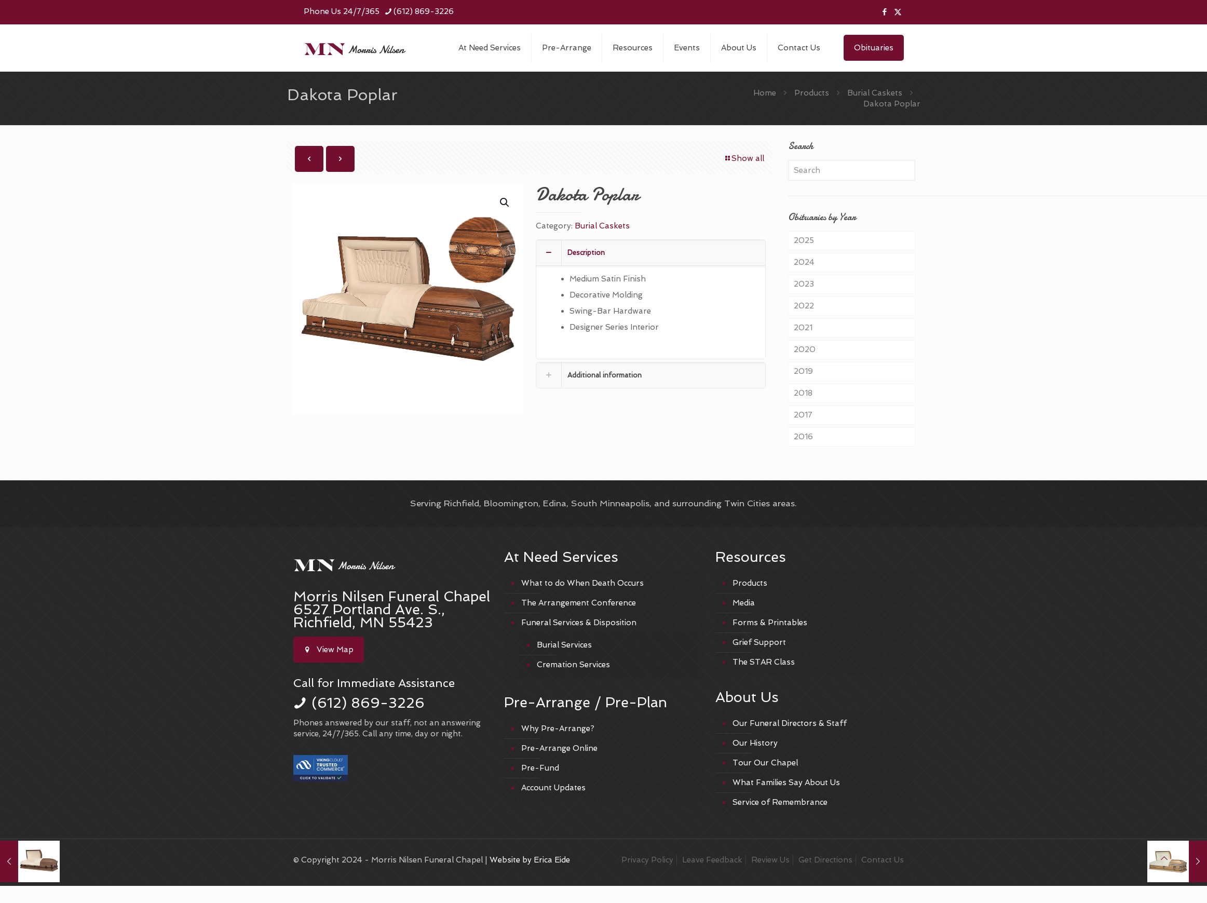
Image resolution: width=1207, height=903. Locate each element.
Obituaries (873, 47)
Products (811, 93)
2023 (804, 284)
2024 (804, 262)
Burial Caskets (874, 93)
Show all (744, 158)
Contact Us (882, 860)
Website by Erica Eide (530, 860)
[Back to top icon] (1164, 858)
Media (744, 603)
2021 (803, 327)
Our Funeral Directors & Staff (790, 723)
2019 (803, 371)
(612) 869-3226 (368, 703)
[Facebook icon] (885, 12)
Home (764, 93)
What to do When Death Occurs (582, 583)
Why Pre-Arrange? (557, 728)
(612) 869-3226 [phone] (424, 11)
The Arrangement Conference (578, 603)
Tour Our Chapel (765, 762)
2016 (803, 436)
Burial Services (564, 645)
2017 (803, 415)
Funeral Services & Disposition (578, 622)
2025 (804, 240)
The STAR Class (764, 662)
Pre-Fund (540, 768)
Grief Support (759, 642)
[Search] (851, 170)
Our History (755, 743)
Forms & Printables (770, 622)
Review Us (770, 860)
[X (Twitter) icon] (898, 12)
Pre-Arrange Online (559, 748)
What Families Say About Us (786, 782)
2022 (804, 306)
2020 (805, 349)
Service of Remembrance (780, 802)
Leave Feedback (712, 860)
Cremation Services (573, 664)
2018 (803, 393)
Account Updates (553, 787)
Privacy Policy (647, 860)
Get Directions (825, 860)
